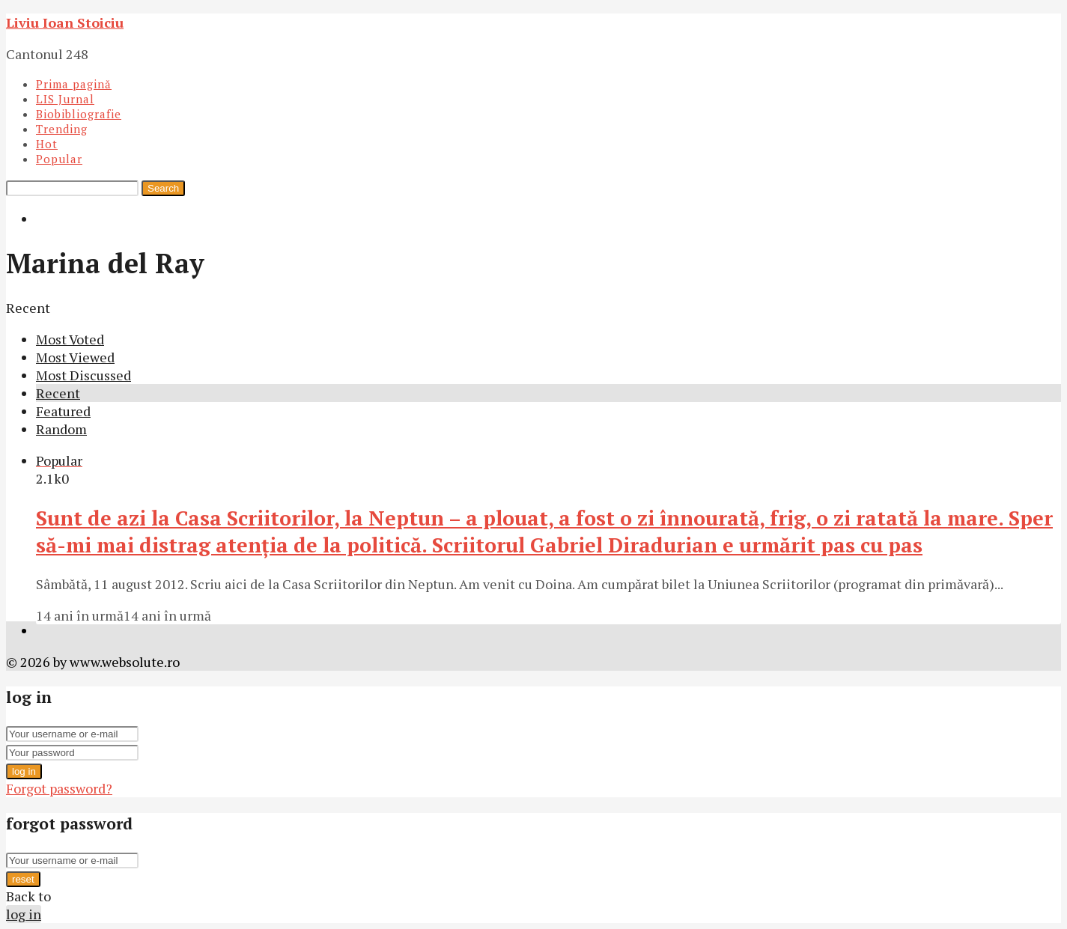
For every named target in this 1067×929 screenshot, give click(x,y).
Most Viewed (75, 357)
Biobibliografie (78, 113)
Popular (59, 158)
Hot (47, 143)
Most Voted (70, 339)
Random (61, 429)
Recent (58, 393)
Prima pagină (74, 83)
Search (163, 188)
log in (24, 771)
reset (23, 879)
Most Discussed (83, 375)
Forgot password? (59, 788)
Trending (62, 128)
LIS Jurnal (65, 98)
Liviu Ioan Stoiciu (65, 22)
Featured (63, 411)
